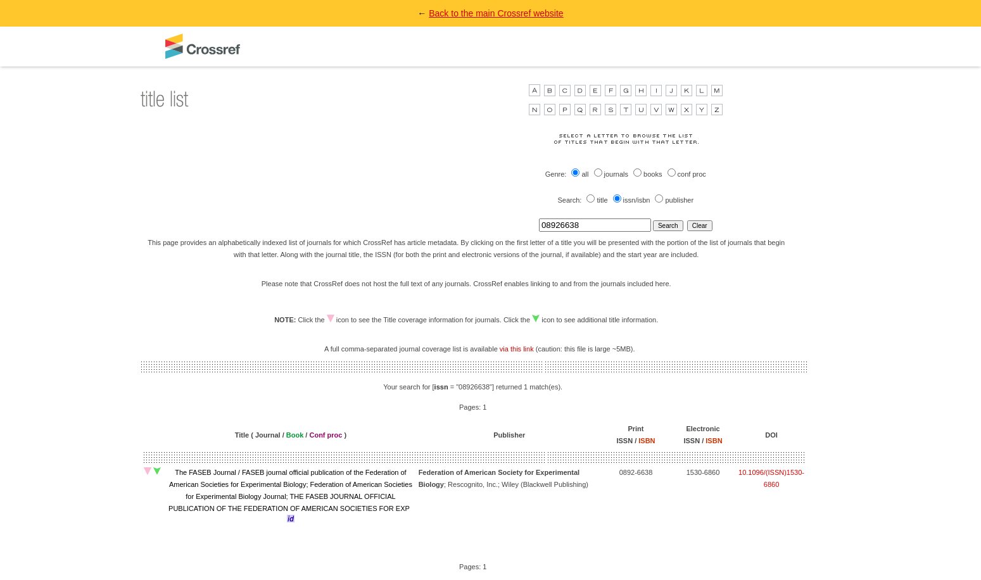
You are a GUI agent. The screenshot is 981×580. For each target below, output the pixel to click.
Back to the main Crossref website (496, 13)
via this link (517, 349)
